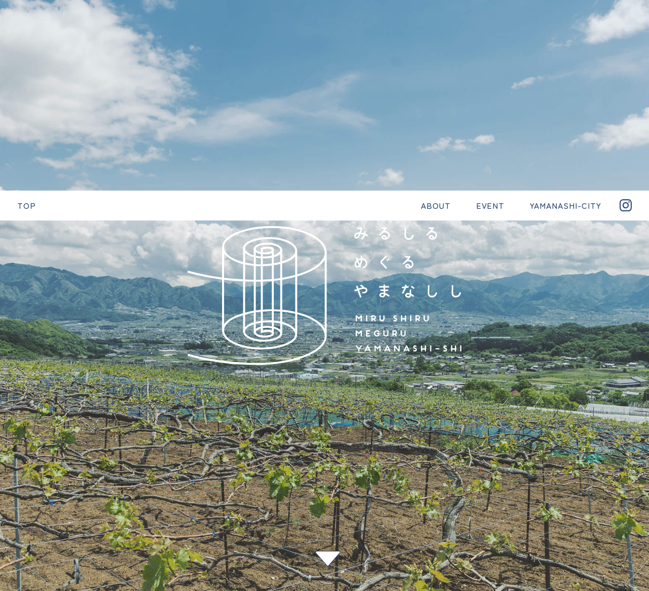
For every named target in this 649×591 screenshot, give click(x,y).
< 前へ (12, 397)
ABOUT (247, 481)
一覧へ (13, 414)
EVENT (295, 481)
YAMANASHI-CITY (362, 481)
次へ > (12, 430)
